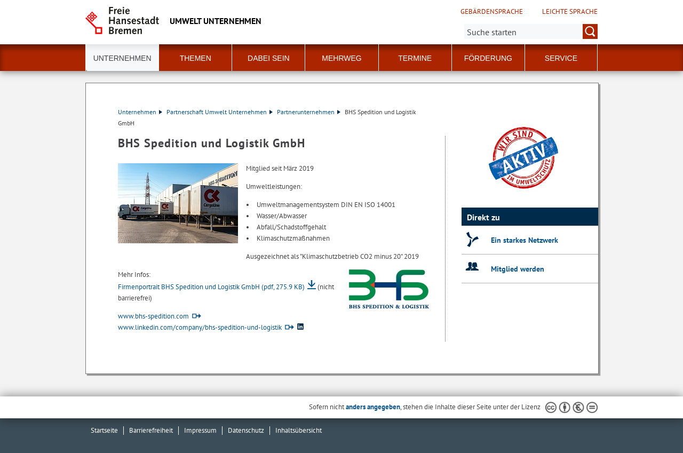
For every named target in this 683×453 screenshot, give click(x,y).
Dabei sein (269, 58)
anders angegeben (373, 406)
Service (561, 58)
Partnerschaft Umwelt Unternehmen (219, 112)
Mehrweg (341, 58)
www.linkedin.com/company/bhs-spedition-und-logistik (200, 327)
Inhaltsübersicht (298, 430)
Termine (415, 58)
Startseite (104, 430)
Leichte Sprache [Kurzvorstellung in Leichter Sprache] (570, 11)
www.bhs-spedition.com (153, 316)
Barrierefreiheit (151, 430)
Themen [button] (195, 58)
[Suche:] (531, 31)
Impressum (200, 430)
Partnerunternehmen (308, 112)
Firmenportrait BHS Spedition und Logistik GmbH (211, 286)
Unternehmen (140, 112)
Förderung (488, 58)
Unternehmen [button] (122, 58)
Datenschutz (246, 430)
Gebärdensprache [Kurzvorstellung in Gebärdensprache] (491, 11)
